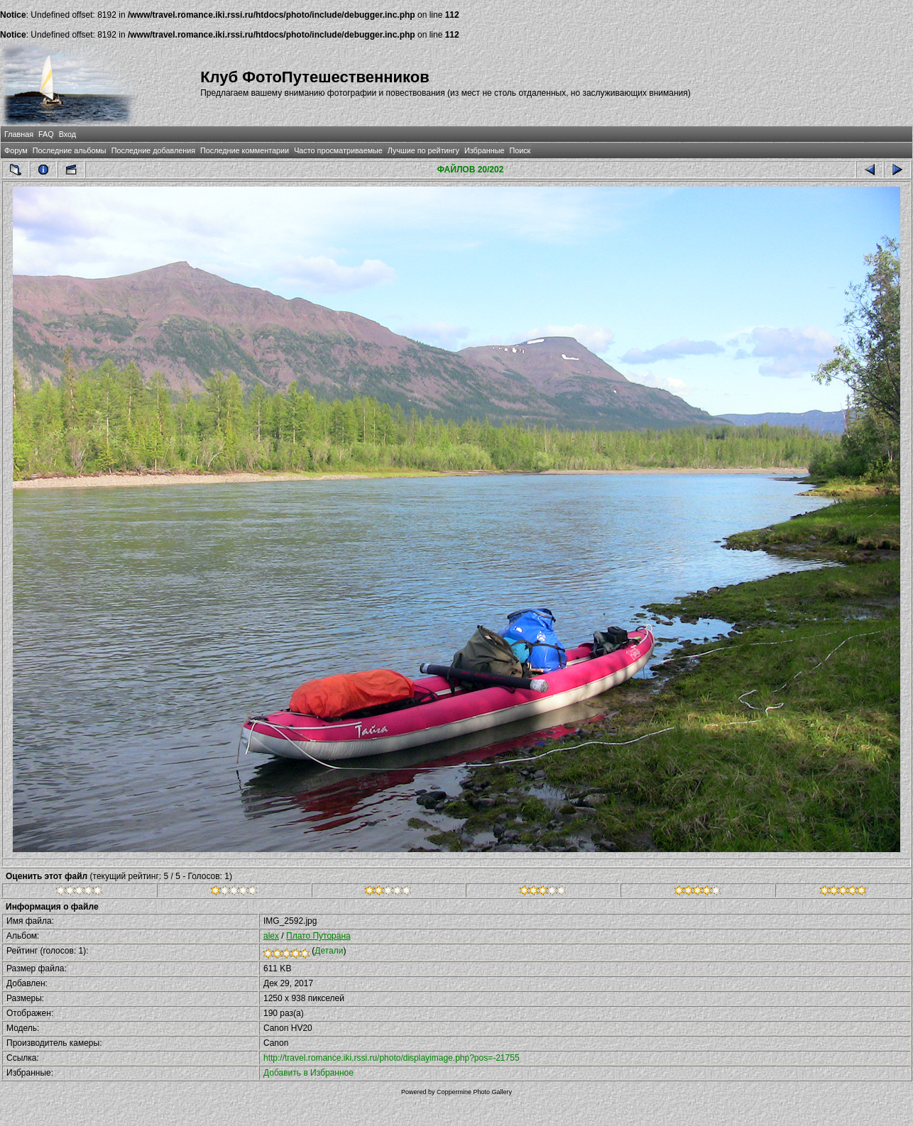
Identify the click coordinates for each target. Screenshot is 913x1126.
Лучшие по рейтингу (423, 150)
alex (271, 936)
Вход (67, 134)
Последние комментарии (244, 150)
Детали (329, 951)
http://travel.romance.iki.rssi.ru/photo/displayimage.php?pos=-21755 (391, 1058)
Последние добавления (153, 150)
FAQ (46, 134)
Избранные (484, 150)
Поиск (519, 150)
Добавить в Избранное (308, 1073)
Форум (16, 150)
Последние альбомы (69, 150)
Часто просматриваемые (338, 150)
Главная (18, 134)
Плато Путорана (318, 936)
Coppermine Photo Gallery (474, 1091)
